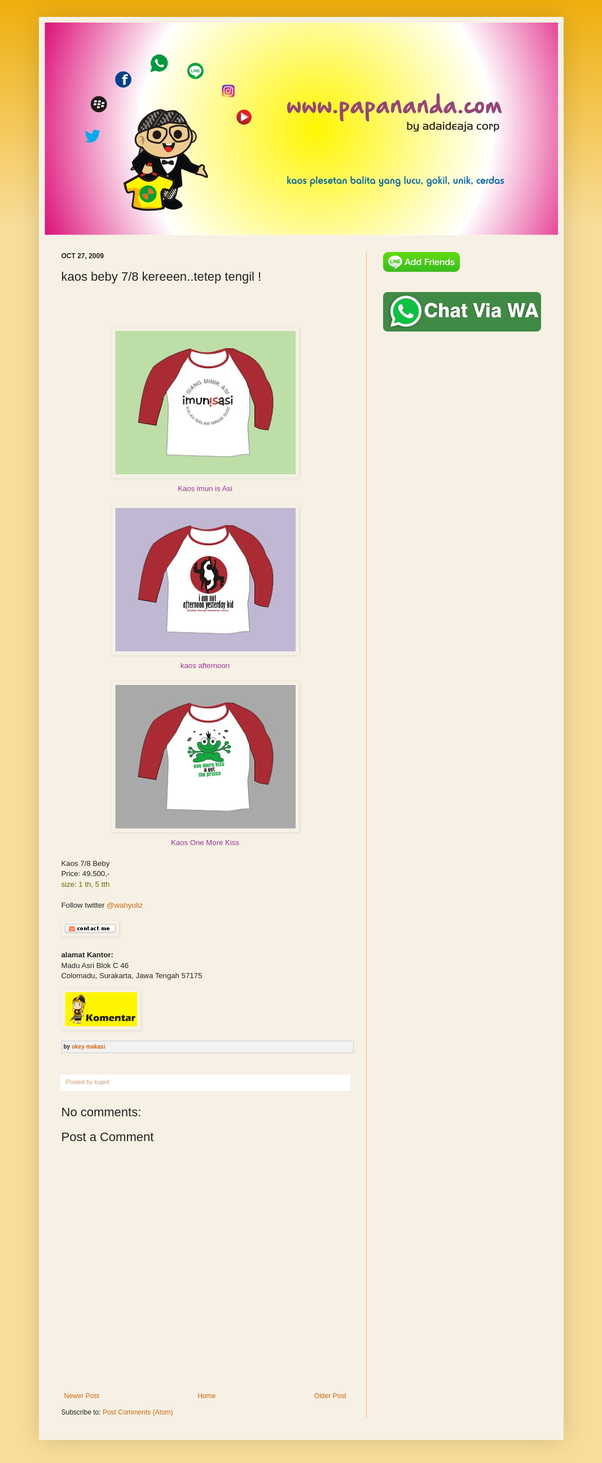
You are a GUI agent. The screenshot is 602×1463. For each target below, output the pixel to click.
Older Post (330, 1396)
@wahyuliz (125, 905)
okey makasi (89, 1047)
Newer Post (81, 1396)
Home (206, 1396)
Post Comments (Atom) (138, 1412)
